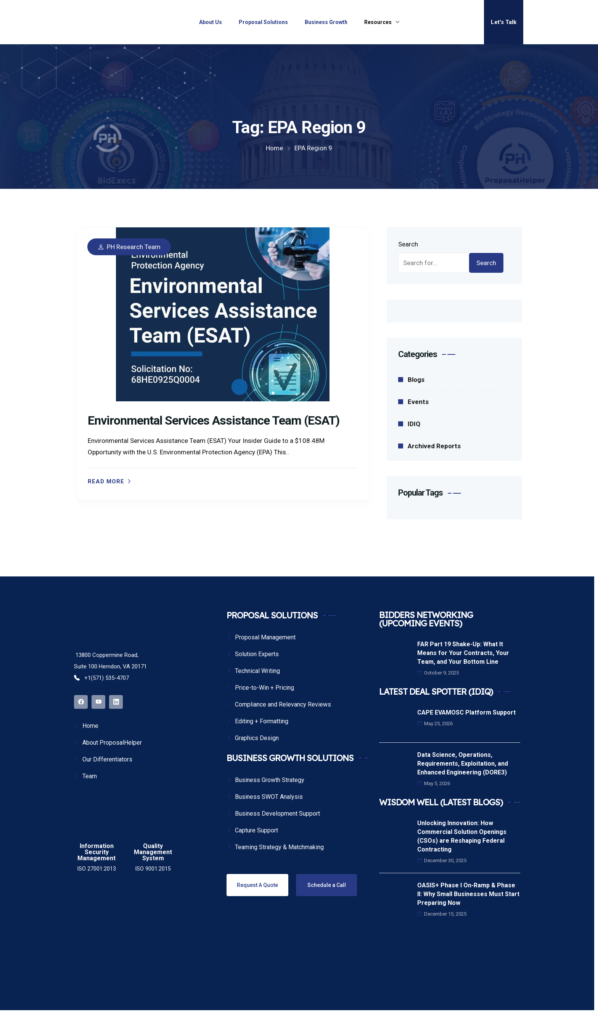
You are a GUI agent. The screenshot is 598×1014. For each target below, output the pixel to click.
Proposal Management (265, 637)
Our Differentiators (107, 759)
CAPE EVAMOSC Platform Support (466, 712)
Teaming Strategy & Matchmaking (279, 847)
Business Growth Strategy (269, 780)
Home (90, 725)
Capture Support (256, 830)
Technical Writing (257, 670)
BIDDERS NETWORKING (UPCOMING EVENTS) (426, 619)
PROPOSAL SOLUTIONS (272, 615)
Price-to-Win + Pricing (264, 687)
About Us (210, 22)
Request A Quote (257, 885)
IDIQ (414, 424)
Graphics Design (257, 738)
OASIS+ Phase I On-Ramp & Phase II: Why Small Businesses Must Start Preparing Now (468, 894)
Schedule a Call (326, 885)
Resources (378, 22)
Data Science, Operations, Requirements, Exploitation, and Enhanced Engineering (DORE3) (462, 763)
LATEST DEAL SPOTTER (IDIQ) (436, 691)
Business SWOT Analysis (269, 796)
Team (89, 776)
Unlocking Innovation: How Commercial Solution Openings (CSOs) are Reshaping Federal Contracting (461, 836)
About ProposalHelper (112, 742)
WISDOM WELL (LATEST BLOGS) (441, 802)
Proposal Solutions (263, 22)
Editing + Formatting (261, 721)
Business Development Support (277, 813)
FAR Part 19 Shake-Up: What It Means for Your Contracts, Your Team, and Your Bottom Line (463, 653)
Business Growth (326, 22)
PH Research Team (134, 247)
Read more (106, 481)
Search (408, 244)
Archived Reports (434, 446)
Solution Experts (257, 654)
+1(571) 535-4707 (101, 677)
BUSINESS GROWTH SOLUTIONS (290, 758)
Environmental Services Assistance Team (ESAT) (213, 420)
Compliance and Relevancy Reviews (283, 704)
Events (418, 402)
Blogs (416, 379)
